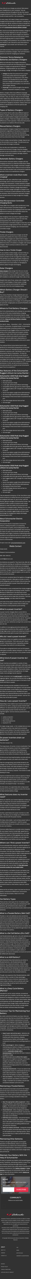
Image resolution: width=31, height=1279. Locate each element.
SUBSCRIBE (21, 1189)
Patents (3, 1264)
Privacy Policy (4, 1266)
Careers (3, 1253)
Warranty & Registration (23, 1255)
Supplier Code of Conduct (7, 1272)
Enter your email (6, 1185)
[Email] (8, 1189)
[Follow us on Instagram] (4, 1205)
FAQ (17, 1247)
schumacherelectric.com (18, 543)
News (18, 1250)
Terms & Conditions (5, 1269)
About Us (3, 1250)
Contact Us (3, 1255)
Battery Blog (20, 1253)
